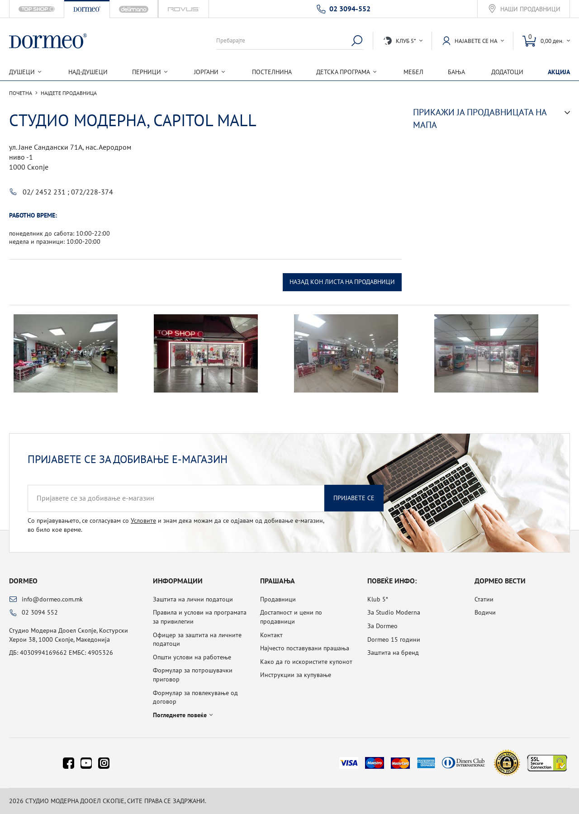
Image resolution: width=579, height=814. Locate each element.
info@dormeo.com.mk (52, 599)
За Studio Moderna (393, 612)
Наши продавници (530, 9)
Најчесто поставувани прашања (304, 648)
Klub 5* (377, 599)
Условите (143, 520)
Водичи (485, 612)
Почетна (20, 93)
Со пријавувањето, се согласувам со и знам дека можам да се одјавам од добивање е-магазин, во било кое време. (176, 525)
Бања (456, 72)
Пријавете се (354, 498)
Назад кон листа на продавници (342, 282)
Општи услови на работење (192, 657)
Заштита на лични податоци (193, 599)
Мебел (413, 72)
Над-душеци (88, 72)
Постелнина (272, 72)
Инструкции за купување (295, 675)
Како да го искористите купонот (306, 662)
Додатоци (507, 72)
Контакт (271, 635)
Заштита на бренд (393, 652)
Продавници (278, 599)
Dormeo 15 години (393, 639)
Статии (484, 599)
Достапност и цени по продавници (291, 616)
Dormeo (23, 580)
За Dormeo (382, 626)
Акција (559, 72)
